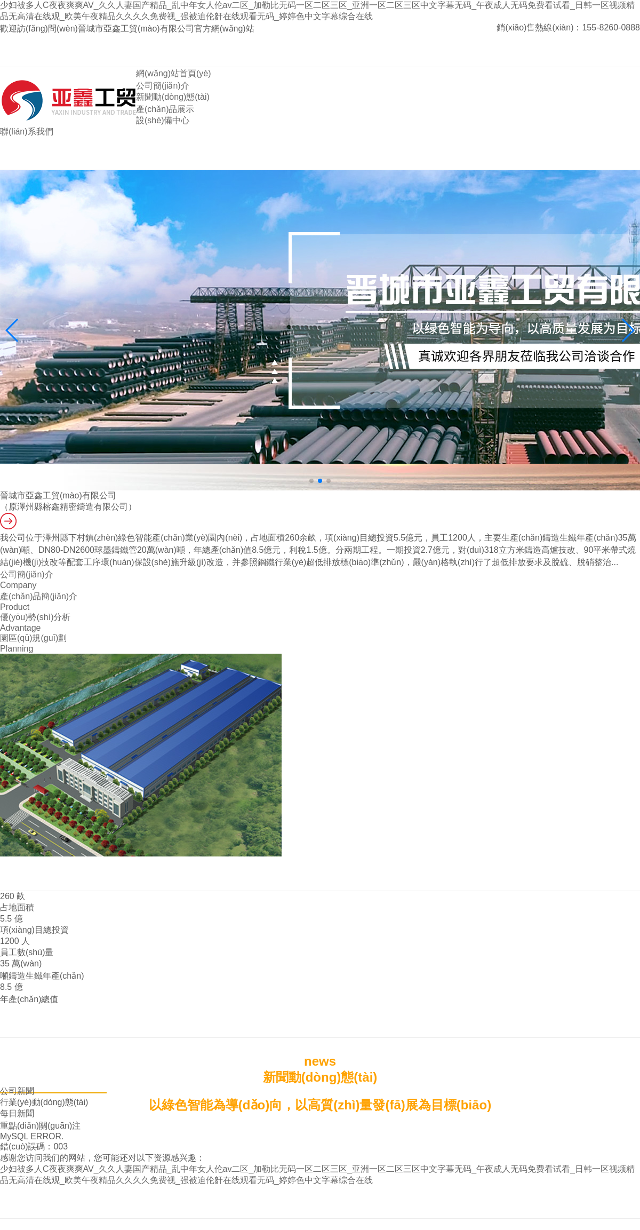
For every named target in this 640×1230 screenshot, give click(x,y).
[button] (627, 330)
